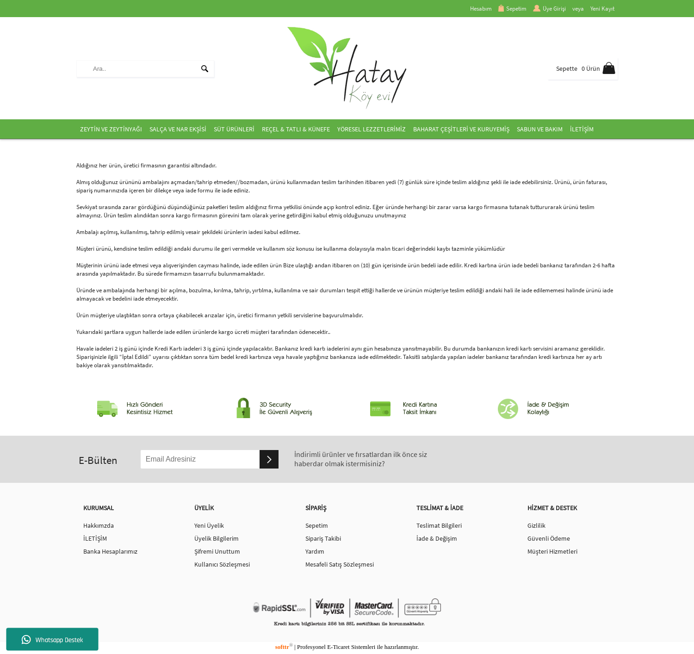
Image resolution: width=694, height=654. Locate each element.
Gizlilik (536, 525)
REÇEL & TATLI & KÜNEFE (296, 129)
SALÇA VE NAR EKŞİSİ (177, 129)
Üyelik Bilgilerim (216, 538)
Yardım (314, 551)
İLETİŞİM (582, 129)
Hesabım (481, 8)
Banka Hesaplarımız (110, 551)
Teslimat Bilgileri (439, 525)
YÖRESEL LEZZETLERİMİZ (371, 129)
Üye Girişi (549, 8)
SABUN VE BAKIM (540, 129)
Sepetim (512, 8)
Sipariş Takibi (323, 538)
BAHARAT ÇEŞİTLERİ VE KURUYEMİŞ (461, 129)
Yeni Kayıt (602, 8)
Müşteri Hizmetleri (552, 551)
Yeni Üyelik (209, 525)
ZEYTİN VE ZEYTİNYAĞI (111, 129)
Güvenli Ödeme (548, 538)
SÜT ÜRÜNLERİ (234, 129)
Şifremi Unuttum (217, 551)
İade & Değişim (436, 538)
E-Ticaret (338, 646)
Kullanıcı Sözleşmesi (222, 564)
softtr (284, 646)
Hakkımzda (98, 525)
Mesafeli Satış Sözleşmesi (339, 564)
